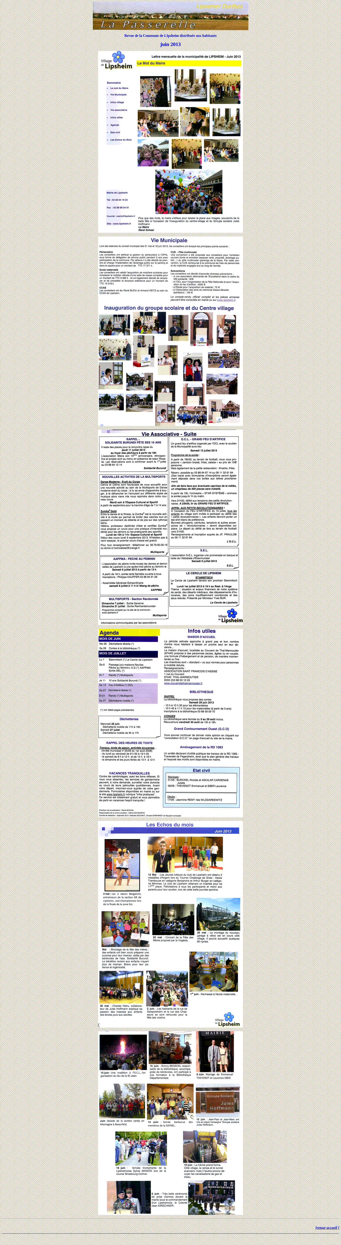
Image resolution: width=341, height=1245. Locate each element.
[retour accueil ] (327, 1228)
